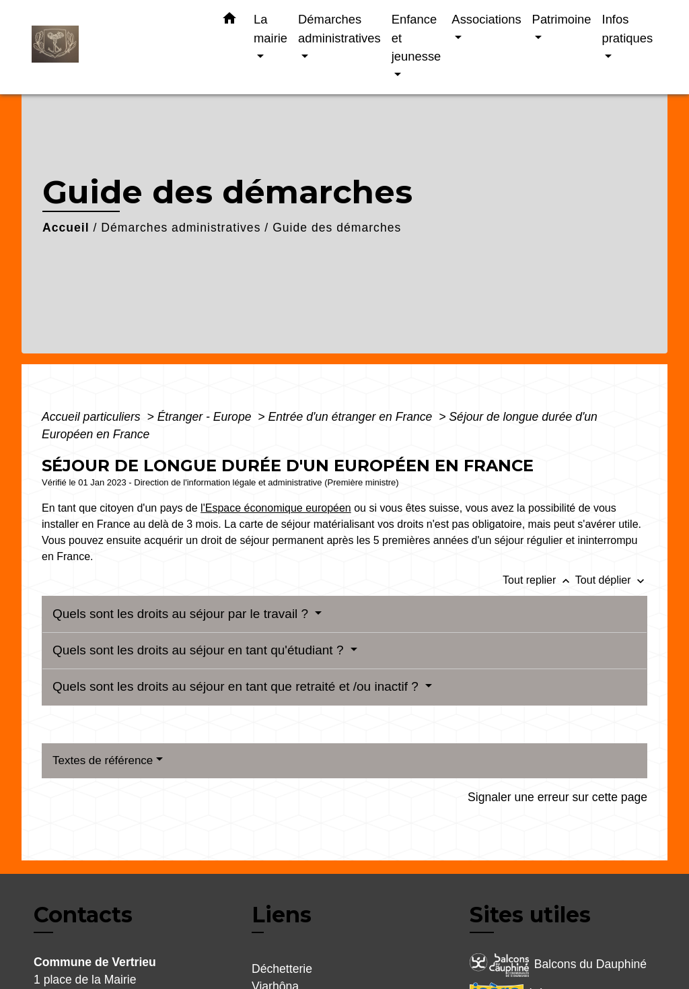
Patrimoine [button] (561, 19)
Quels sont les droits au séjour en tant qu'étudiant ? (199, 650)
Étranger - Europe (206, 416)
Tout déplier (611, 580)
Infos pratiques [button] (627, 28)
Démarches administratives (180, 227)
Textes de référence (102, 760)
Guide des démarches (337, 227)
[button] (229, 21)
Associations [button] (486, 19)
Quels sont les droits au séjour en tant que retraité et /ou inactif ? (237, 686)
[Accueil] (116, 47)
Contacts (83, 915)
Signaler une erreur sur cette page (557, 797)
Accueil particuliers (93, 416)
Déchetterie (282, 969)
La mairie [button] (270, 28)
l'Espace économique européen (276, 508)
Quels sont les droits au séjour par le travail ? (182, 614)
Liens (282, 914)
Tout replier (539, 580)
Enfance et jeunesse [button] (416, 37)
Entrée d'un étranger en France (351, 416)
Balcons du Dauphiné (558, 965)
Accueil (65, 227)
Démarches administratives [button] (339, 28)
